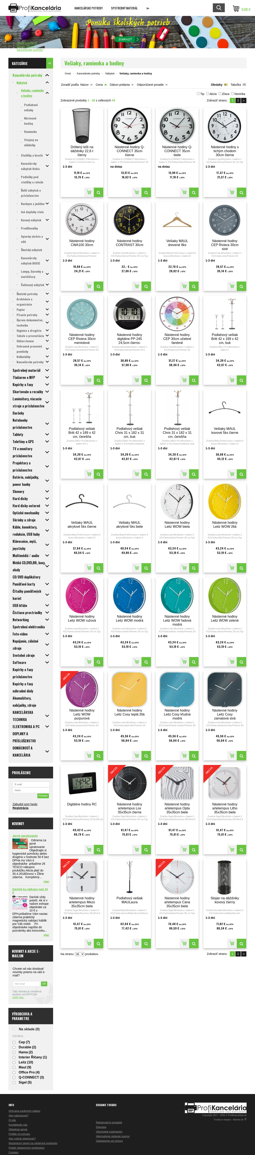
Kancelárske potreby (89, 8)
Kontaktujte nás (18, 1124)
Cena (99, 84)
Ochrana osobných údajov (24, 1110)
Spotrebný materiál (124, 8)
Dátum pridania (120, 84)
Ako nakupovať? (19, 1115)
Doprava (101, 1127)
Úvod (68, 73)
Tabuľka (236, 84)
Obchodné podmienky (109, 1131)
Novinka (239, 94)
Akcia (213, 94)
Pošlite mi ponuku (19, 1134)
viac (46, 881)
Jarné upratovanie (25, 835)
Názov (84, 84)
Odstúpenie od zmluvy (109, 1140)
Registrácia (20, 808)
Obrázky (216, 84)
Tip (202, 94)
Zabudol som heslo (25, 804)
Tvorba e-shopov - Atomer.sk (230, 1119)
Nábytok (110, 73)
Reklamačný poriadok (109, 1122)
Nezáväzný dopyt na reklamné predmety (33, 1143)
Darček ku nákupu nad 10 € (30, 891)
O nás (12, 1120)
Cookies (13, 1152)
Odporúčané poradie (150, 84)
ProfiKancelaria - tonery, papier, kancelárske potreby (30, 46)
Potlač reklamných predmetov (26, 1147)
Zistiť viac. (18, 997)
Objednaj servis (18, 1129)
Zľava (225, 94)
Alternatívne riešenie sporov (113, 1136)
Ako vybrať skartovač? (22, 1138)
